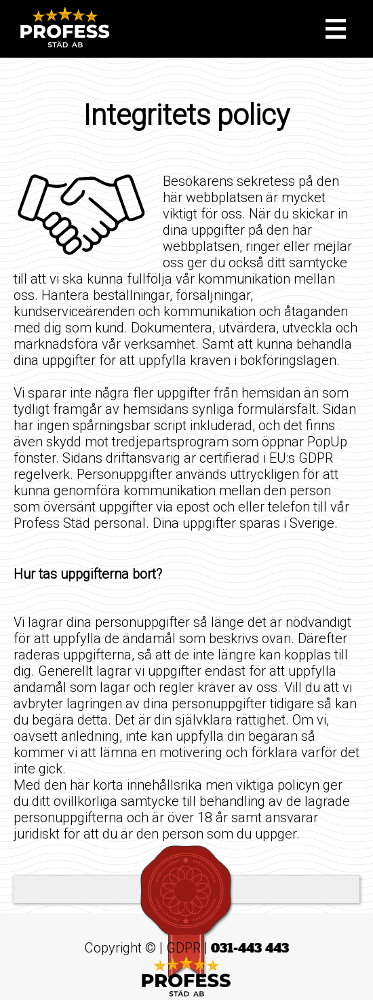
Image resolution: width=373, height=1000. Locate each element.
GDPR (183, 948)
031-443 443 (250, 948)
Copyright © (120, 948)
